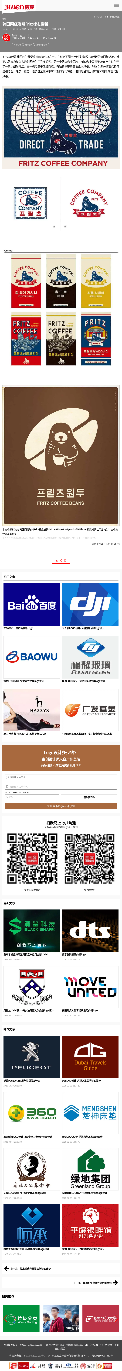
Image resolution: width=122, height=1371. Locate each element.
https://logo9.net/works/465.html (67, 529)
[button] (5, 1318)
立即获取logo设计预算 (61, 806)
